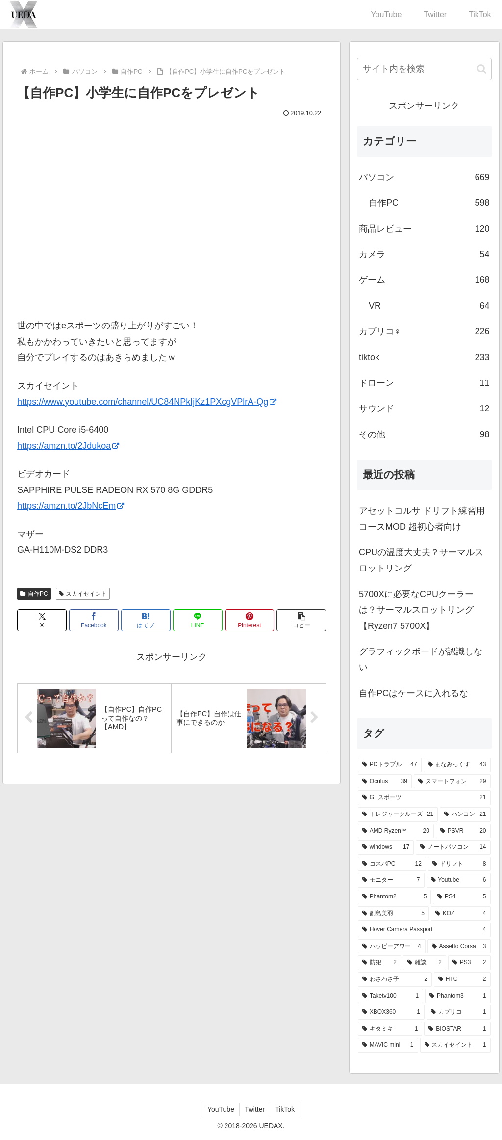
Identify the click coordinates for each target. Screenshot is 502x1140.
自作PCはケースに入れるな (413, 693)
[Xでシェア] (42, 620)
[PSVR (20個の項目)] (463, 831)
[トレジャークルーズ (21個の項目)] (398, 814)
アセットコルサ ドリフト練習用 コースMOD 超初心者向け (422, 518)
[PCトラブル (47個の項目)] (390, 765)
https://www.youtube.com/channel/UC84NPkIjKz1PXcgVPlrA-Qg (146, 402)
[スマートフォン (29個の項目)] (452, 781)
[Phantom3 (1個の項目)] (457, 996)
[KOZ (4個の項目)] (461, 913)
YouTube (220, 1109)
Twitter (255, 1109)
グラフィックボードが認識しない (420, 659)
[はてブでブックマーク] (146, 620)
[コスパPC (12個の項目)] (392, 864)
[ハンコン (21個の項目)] (465, 814)
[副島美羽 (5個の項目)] (393, 913)
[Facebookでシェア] (94, 620)
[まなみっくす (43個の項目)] (457, 765)
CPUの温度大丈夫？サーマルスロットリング (421, 560)
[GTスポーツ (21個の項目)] (424, 797)
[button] (301, 620)
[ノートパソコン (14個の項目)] (453, 847)
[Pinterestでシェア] (250, 620)
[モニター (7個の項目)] (391, 880)
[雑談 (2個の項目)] (424, 962)
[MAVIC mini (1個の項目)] (388, 1045)
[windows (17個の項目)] (386, 847)
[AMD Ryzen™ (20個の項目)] (396, 831)
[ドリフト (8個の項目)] (459, 864)
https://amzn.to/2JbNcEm (70, 506)
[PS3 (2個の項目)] (469, 962)
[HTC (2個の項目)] (462, 979)
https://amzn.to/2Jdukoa (68, 446)
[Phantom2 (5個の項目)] (394, 897)
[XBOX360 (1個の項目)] (391, 1012)
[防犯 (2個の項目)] (379, 962)
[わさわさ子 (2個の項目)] (395, 979)
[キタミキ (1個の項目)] (390, 1029)
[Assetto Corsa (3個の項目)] (459, 946)
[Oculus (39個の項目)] (385, 781)
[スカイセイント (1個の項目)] (455, 1045)
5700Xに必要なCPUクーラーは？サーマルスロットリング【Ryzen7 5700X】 (416, 610)
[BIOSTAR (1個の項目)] (457, 1029)
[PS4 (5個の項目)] (461, 897)
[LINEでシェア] (198, 620)
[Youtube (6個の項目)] (459, 880)
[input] (424, 69)
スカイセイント (83, 593)
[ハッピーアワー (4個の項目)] (392, 946)
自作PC (34, 593)
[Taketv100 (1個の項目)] (390, 996)
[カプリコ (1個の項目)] (459, 1012)
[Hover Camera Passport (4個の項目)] (424, 930)
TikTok (285, 1109)
